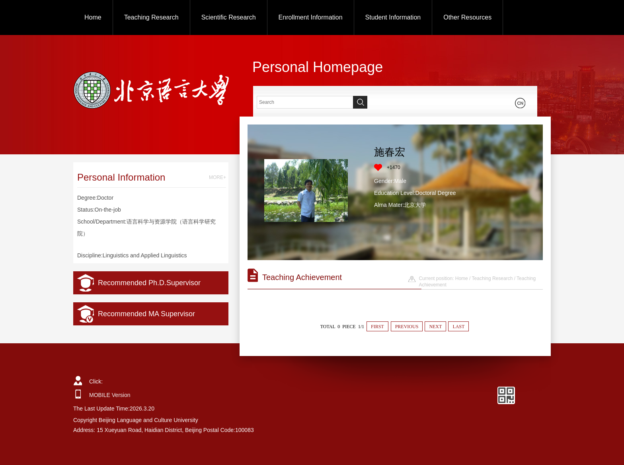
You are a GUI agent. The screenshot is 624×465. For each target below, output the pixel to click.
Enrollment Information (311, 17)
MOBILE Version (110, 395)
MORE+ (217, 177)
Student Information (393, 17)
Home (92, 17)
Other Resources (467, 17)
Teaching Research (151, 17)
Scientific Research (228, 17)
